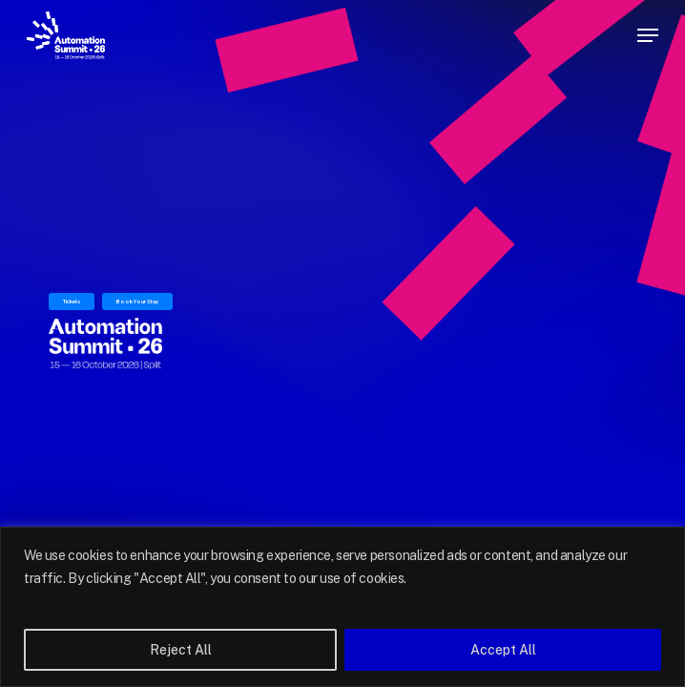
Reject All (181, 649)
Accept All (503, 649)
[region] (342, 607)
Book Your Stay (137, 301)
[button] (647, 35)
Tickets (71, 301)
